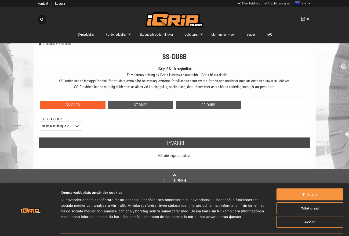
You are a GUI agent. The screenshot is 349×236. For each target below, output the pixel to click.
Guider (251, 35)
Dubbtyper (195, 34)
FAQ (269, 35)
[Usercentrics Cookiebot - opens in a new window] (30, 226)
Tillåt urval (310, 192)
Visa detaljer (277, 227)
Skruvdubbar (86, 35)
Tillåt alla (309, 179)
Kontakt (43, 4)
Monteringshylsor (223, 35)
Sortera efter (51, 119)
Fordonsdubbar (120, 34)
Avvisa (310, 206)
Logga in (60, 4)
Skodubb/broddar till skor (156, 35)
